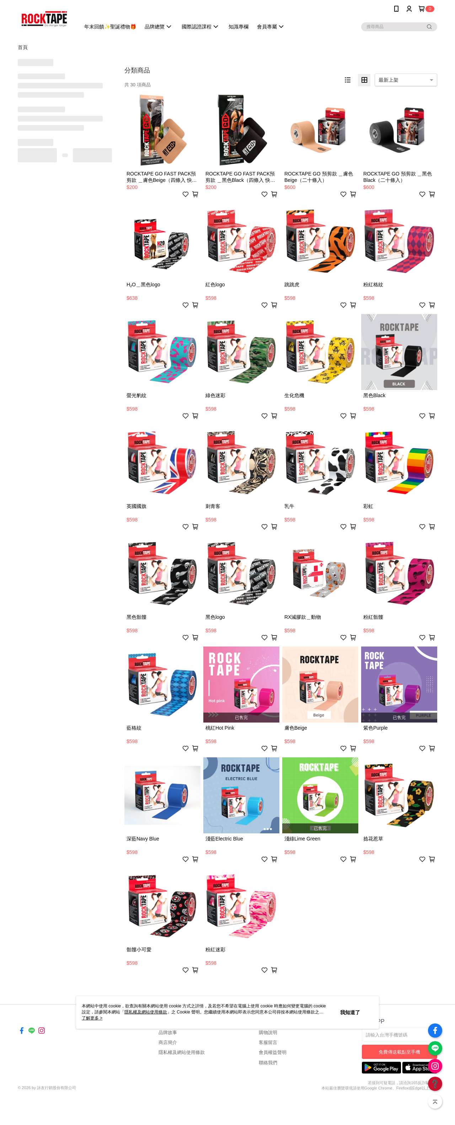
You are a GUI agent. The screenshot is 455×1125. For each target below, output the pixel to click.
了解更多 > (92, 1018)
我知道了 (350, 1012)
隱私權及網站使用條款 (182, 1052)
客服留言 (268, 1042)
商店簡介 (168, 1042)
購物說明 (268, 1032)
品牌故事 (168, 1032)
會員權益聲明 (273, 1052)
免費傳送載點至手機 (399, 1052)
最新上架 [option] (388, 80)
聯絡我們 (268, 1062)
